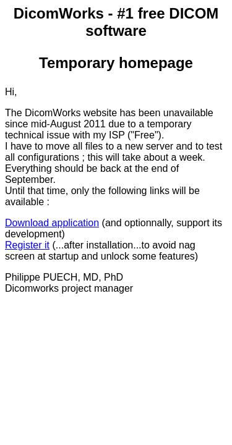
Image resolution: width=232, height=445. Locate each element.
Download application (52, 223)
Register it (27, 245)
